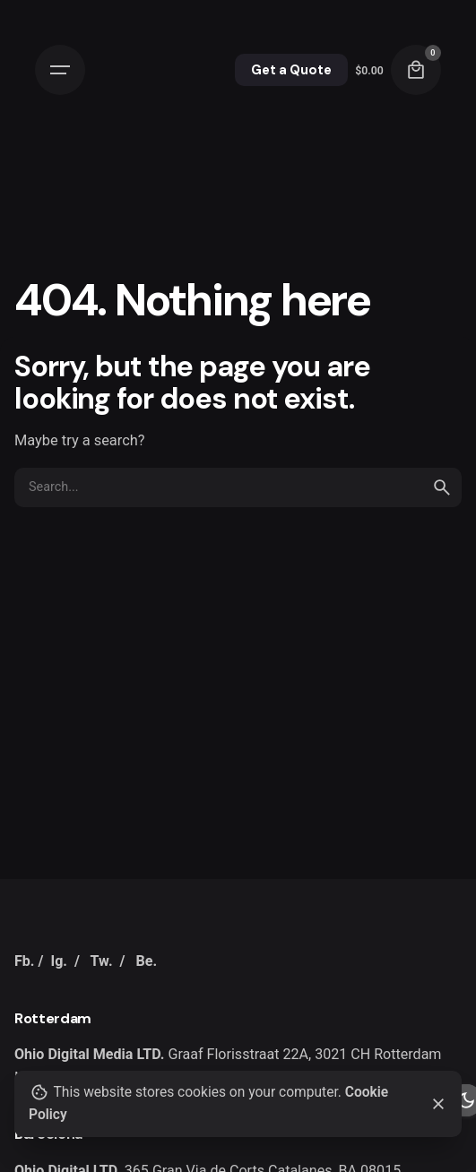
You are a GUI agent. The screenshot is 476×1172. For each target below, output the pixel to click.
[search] (442, 487)
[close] (438, 1104)
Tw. (102, 960)
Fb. (24, 960)
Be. (146, 960)
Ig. (58, 960)
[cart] (416, 70)
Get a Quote (291, 70)
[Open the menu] (60, 70)
